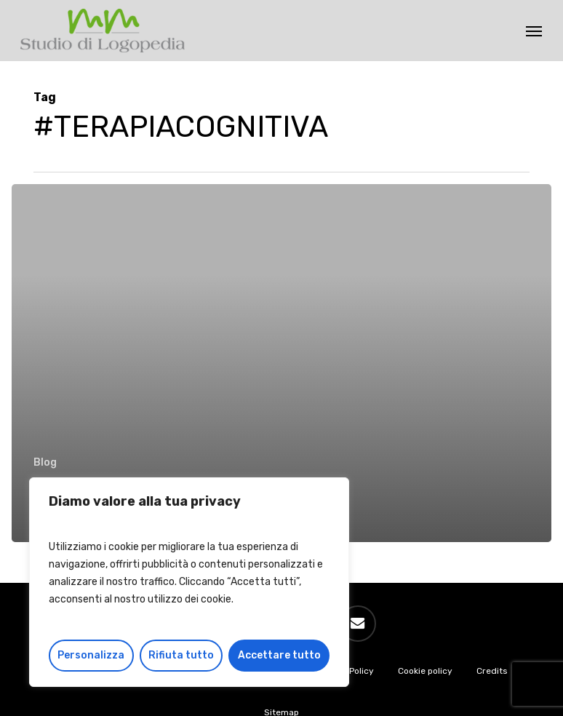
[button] (534, 30)
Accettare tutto (279, 655)
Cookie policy (425, 671)
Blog (45, 462)
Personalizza (90, 655)
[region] (189, 582)
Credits (492, 671)
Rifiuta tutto (181, 655)
